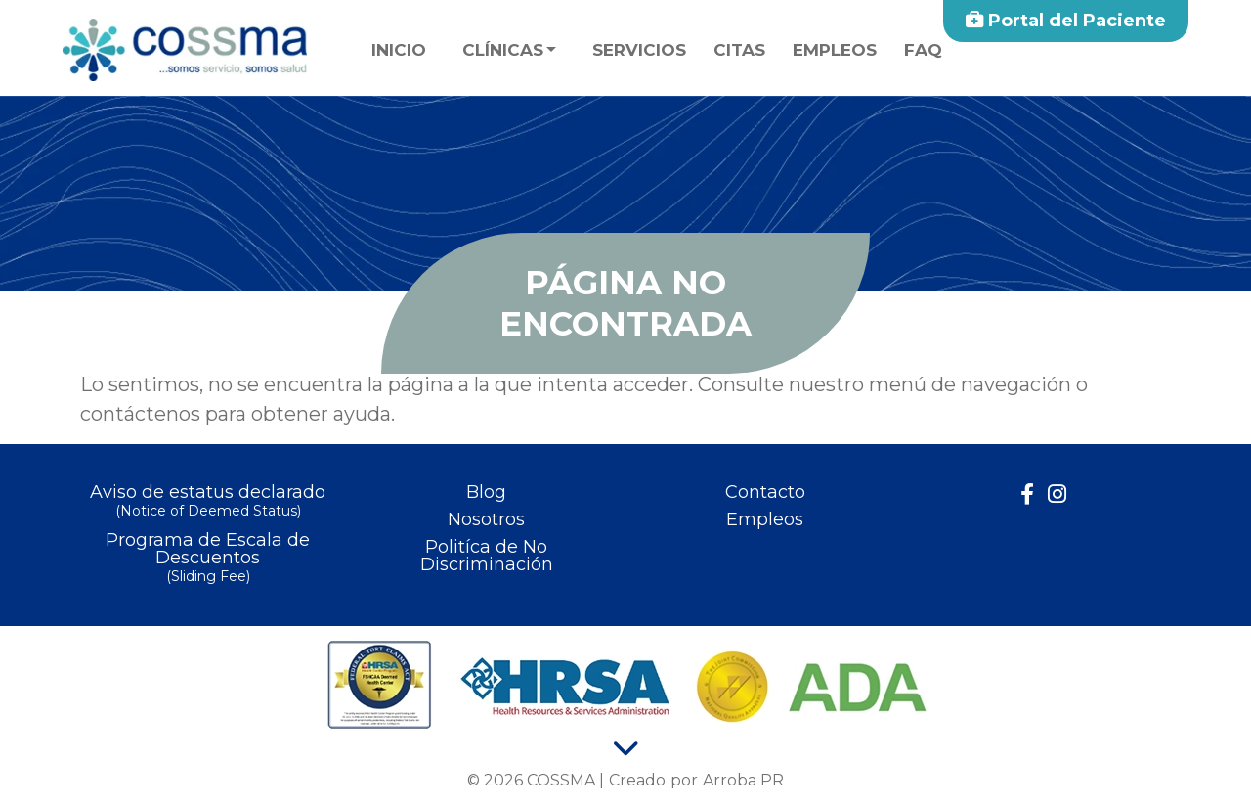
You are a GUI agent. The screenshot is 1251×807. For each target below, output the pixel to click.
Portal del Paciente (1066, 20)
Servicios (639, 50)
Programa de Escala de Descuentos (207, 559)
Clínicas (502, 50)
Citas (739, 50)
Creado (637, 780)
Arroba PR (743, 780)
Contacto (765, 492)
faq (923, 50)
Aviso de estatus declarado (207, 502)
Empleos (835, 50)
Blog (486, 492)
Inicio (398, 50)
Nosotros (486, 519)
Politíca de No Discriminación (486, 555)
